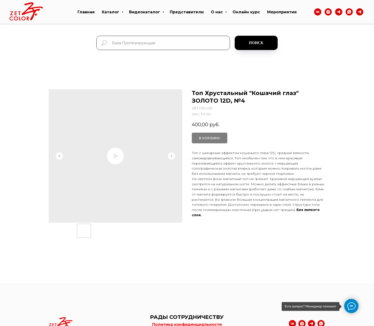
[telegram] (359, 11)
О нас (217, 12)
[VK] (317, 11)
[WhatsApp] (349, 11)
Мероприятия (282, 12)
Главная (86, 12)
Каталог (111, 12)
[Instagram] (328, 11)
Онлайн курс (246, 12)
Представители (187, 12)
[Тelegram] (338, 11)
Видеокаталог (145, 12)
